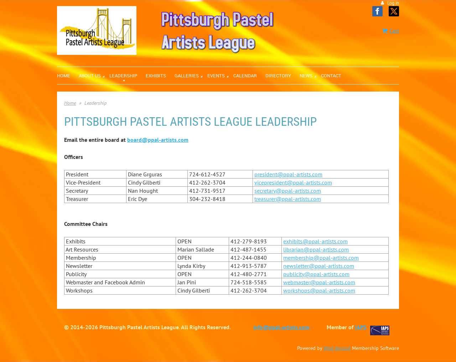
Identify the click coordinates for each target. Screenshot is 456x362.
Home (70, 103)
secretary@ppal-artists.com (287, 190)
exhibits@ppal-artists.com (315, 241)
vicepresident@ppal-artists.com (293, 182)
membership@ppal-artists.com (321, 257)
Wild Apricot (337, 348)
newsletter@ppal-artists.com (318, 265)
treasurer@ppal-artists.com (287, 198)
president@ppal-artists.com (288, 174)
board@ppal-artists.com (157, 139)
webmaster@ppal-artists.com (319, 282)
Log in (393, 3)
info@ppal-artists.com (281, 327)
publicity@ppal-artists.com (316, 274)
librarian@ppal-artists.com (316, 249)
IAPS (360, 327)
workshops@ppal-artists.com (319, 290)
